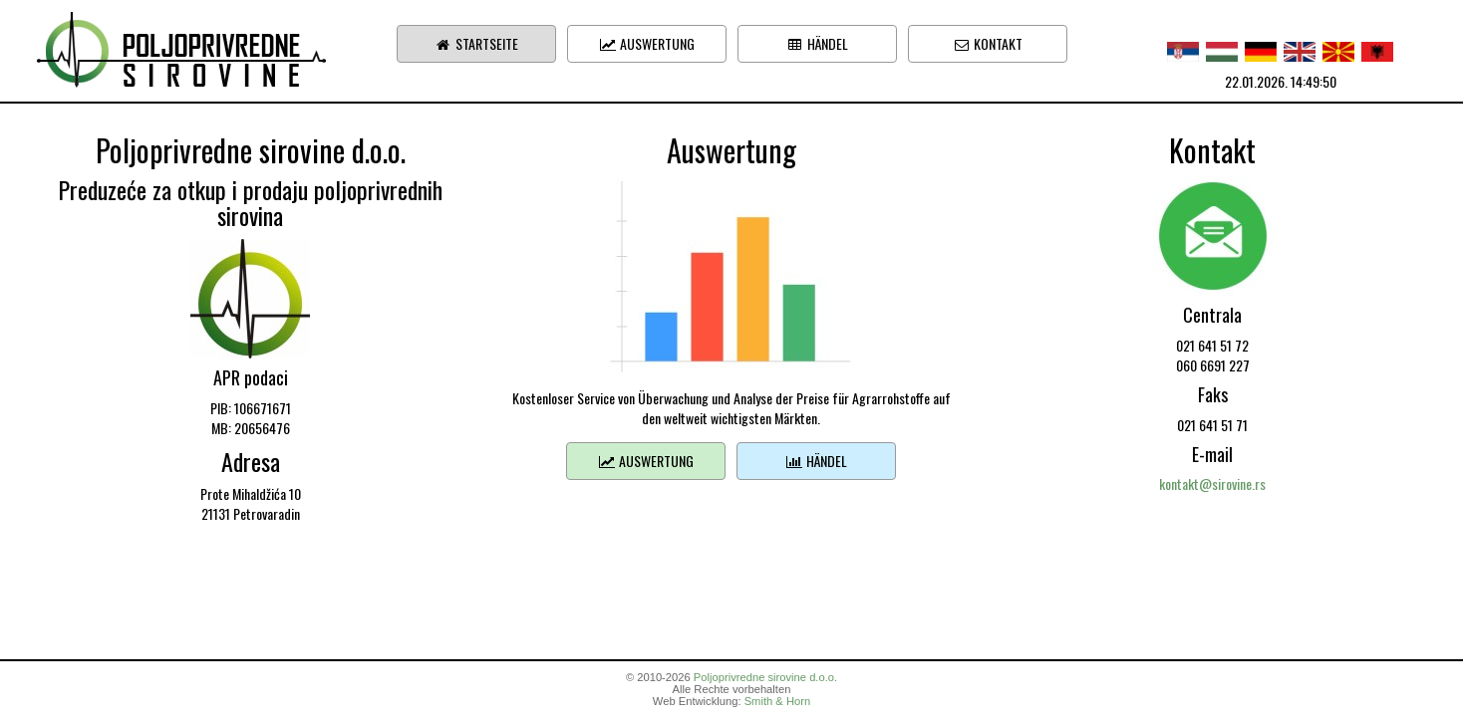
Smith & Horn (777, 701)
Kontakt (988, 43)
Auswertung (647, 43)
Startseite (476, 43)
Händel (817, 43)
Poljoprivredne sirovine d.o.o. (765, 677)
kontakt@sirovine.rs (1212, 483)
